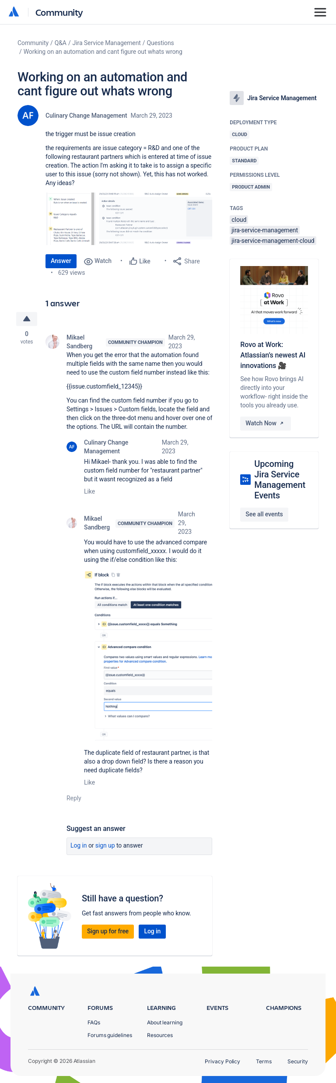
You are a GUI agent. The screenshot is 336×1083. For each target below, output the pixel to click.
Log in (78, 845)
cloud (238, 219)
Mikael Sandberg (79, 342)
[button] (129, 219)
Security (297, 1061)
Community (59, 12)
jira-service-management (264, 230)
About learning (164, 1022)
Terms (264, 1061)
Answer (61, 260)
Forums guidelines (110, 1035)
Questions (160, 42)
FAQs (94, 1022)
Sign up (105, 845)
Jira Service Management (107, 42)
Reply (73, 798)
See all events (264, 514)
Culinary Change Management (86, 115)
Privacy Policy (222, 1061)
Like (89, 491)
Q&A (60, 42)
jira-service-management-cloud (272, 240)
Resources (160, 1035)
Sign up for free (108, 931)
